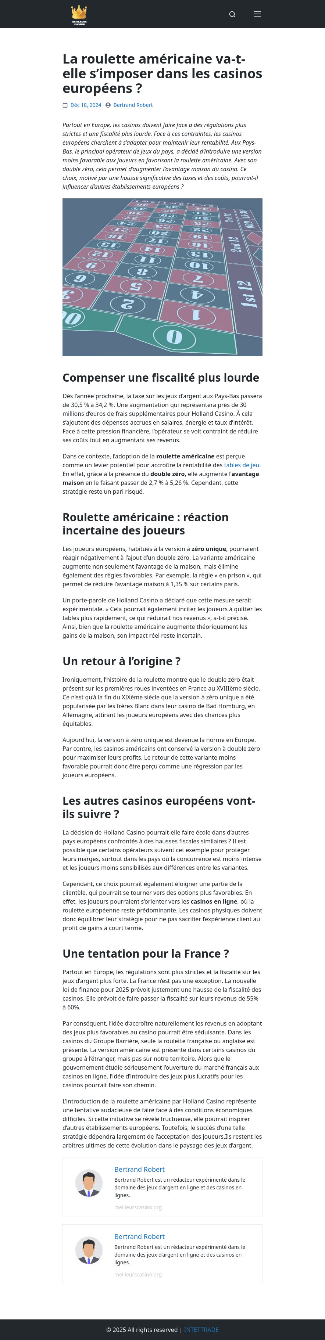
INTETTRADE (201, 1330)
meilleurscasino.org (138, 1207)
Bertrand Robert (133, 104)
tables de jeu (242, 465)
